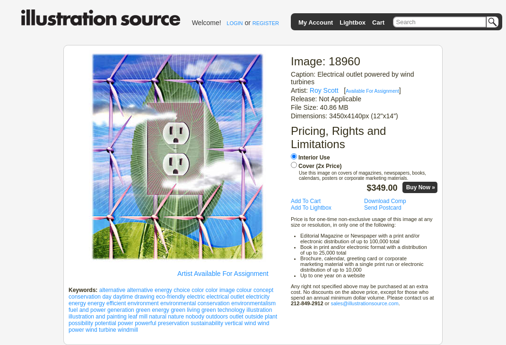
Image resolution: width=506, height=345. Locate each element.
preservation (173, 323)
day (106, 296)
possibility (81, 323)
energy (77, 303)
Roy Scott (324, 90)
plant (271, 316)
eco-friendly (170, 296)
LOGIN (235, 23)
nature (176, 316)
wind (250, 323)
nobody (195, 316)
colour (244, 290)
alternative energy (149, 290)
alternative (112, 290)
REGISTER (266, 23)
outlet (236, 316)
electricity (258, 296)
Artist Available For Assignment (223, 273)
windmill (128, 330)
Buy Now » (420, 187)
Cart (378, 22)
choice (182, 290)
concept (263, 290)
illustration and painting (98, 316)
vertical (234, 323)
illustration (259, 310)
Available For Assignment (372, 91)
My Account (315, 22)
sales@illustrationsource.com (364, 303)
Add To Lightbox (311, 207)
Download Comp (385, 201)
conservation (85, 296)
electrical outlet (225, 296)
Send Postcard (382, 207)
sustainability (207, 323)
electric (196, 296)
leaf (132, 316)
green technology (223, 310)
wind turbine (101, 330)
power (125, 323)
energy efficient (106, 303)
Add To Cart (306, 201)
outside (254, 316)
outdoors (217, 316)
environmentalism (253, 303)
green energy (152, 310)
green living (185, 310)
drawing (144, 296)
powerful (145, 323)
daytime (123, 296)
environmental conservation (195, 303)
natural (157, 316)
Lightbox (353, 22)
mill (143, 316)
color (198, 290)
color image (220, 290)
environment (143, 303)
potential (105, 323)
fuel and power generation (101, 310)
